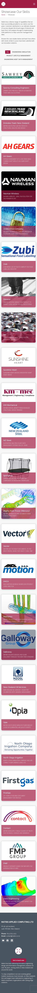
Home (3, 15)
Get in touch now (18, 960)
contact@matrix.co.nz (13, 936)
